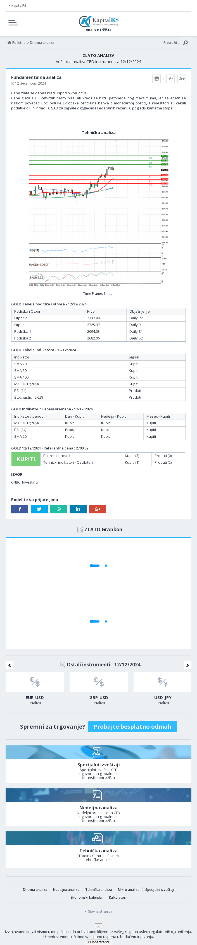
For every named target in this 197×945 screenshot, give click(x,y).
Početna (18, 42)
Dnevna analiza (35, 889)
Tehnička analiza (98, 889)
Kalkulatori (117, 897)
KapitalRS (18, 5)
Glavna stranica (100, 911)
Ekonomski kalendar (87, 897)
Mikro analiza (128, 889)
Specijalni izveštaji (159, 889)
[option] (35, 690)
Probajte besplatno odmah (133, 726)
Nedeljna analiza (66, 889)
